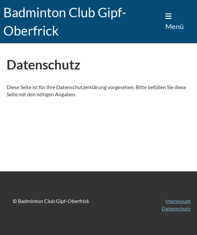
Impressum (177, 201)
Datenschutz (176, 208)
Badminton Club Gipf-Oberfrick (64, 22)
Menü (174, 22)
